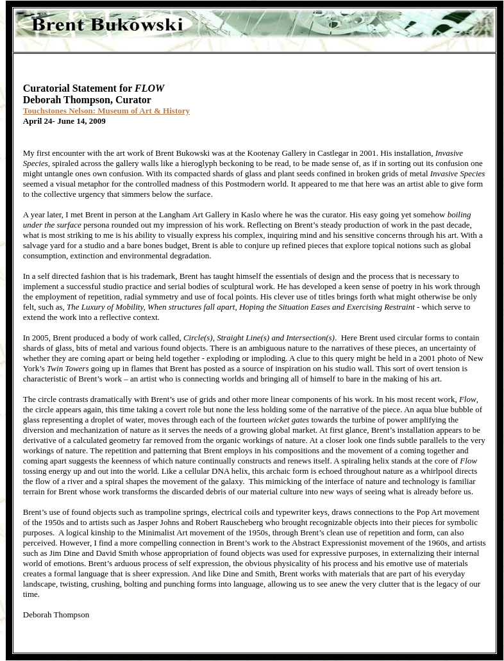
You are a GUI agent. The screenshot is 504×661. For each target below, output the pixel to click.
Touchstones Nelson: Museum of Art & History (106, 110)
